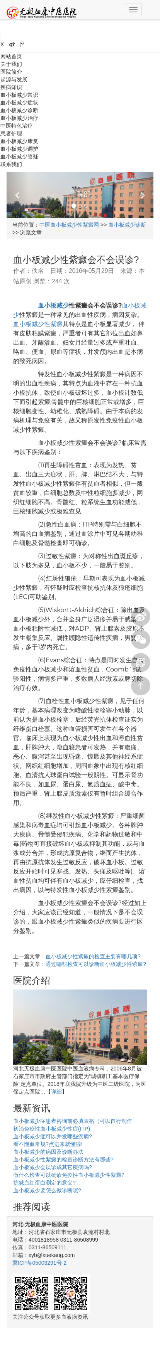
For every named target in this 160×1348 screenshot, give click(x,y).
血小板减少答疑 (19, 156)
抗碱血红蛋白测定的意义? (44, 1183)
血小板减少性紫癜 (38, 324)
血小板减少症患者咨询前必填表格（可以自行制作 (72, 1121)
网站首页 (11, 56)
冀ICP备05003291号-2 (39, 1263)
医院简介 (11, 72)
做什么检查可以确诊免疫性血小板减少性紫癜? (68, 1175)
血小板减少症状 (19, 102)
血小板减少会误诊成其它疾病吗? (52, 1167)
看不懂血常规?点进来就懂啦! (48, 1144)
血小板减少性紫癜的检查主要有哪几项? (93, 956)
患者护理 (11, 133)
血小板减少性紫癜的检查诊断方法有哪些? (63, 1159)
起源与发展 (13, 79)
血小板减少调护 (19, 149)
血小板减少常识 (19, 95)
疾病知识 (11, 87)
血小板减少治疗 (19, 118)
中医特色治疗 (16, 126)
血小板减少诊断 (19, 110)
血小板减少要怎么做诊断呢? (47, 1190)
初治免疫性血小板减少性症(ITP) (51, 1129)
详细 (56, 1092)
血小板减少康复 (19, 141)
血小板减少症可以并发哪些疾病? (52, 1136)
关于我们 (11, 64)
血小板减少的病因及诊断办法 (48, 1152)
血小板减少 (53, 305)
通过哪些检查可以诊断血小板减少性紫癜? (96, 964)
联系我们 (11, 164)
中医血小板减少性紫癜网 (69, 225)
